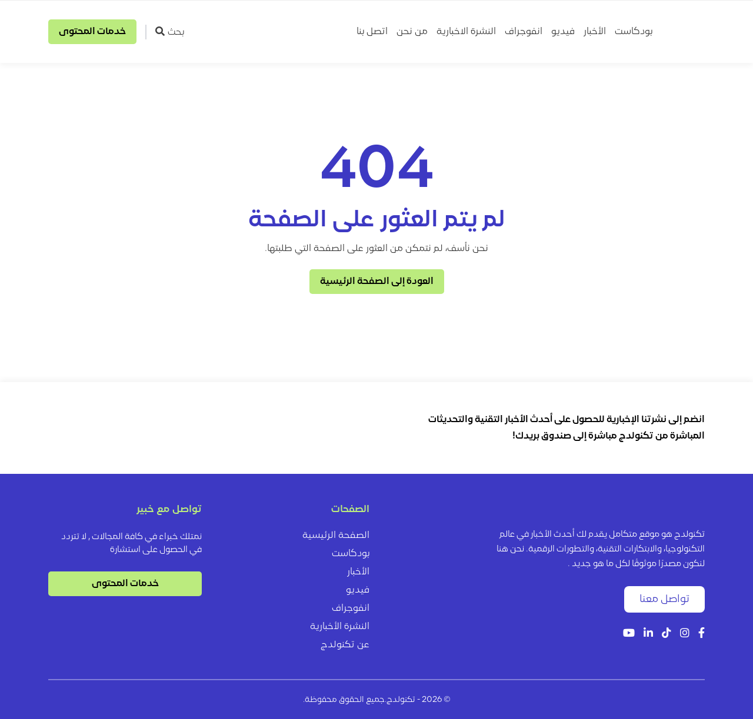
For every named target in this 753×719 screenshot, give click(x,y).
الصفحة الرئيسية (335, 535)
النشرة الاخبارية (466, 31)
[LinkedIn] (648, 634)
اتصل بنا (372, 31)
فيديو (563, 31)
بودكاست (633, 31)
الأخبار (595, 31)
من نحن (412, 31)
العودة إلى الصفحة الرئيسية (377, 281)
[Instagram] (684, 634)
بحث (169, 31)
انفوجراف (523, 31)
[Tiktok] (666, 634)
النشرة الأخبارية (339, 626)
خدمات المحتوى (92, 31)
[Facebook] (701, 634)
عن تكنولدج (345, 645)
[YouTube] (629, 634)
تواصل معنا (664, 599)
